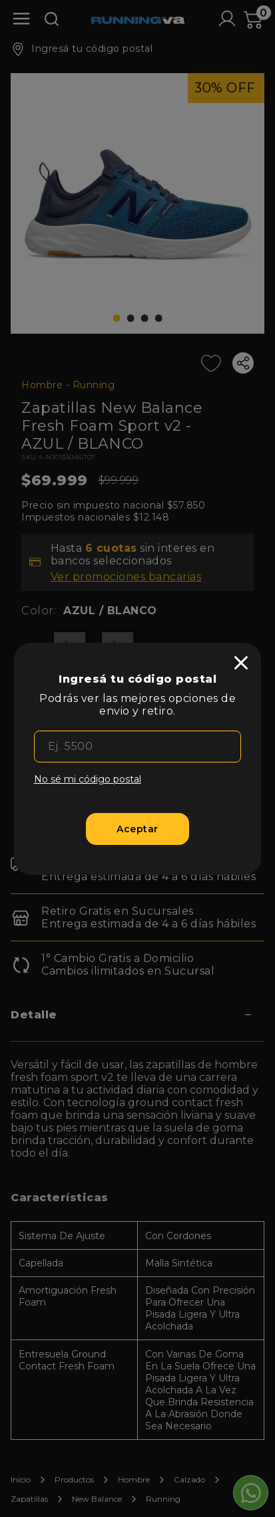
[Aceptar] (138, 829)
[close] (241, 662)
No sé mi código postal (87, 779)
